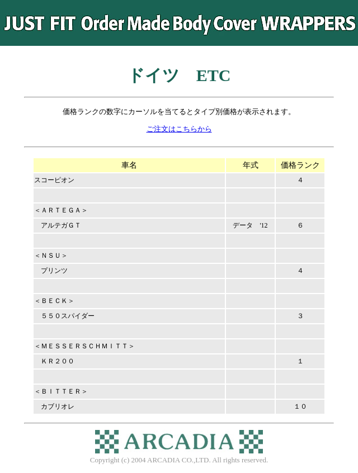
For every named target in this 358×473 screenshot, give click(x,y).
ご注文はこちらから (179, 129)
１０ (300, 406)
